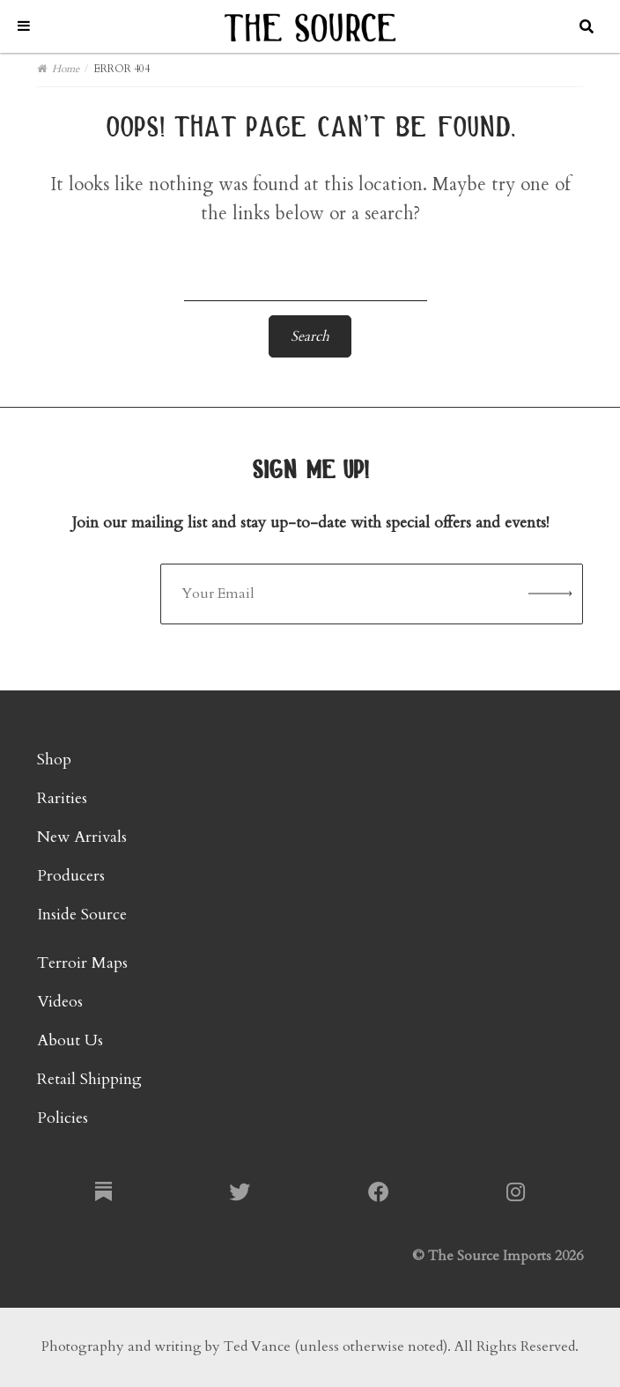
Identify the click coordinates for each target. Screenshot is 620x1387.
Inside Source (82, 915)
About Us (70, 1040)
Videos (60, 1002)
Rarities (62, 798)
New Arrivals (82, 837)
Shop (54, 760)
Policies (62, 1118)
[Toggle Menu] (24, 26)
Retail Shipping (89, 1079)
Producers (71, 876)
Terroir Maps (82, 963)
